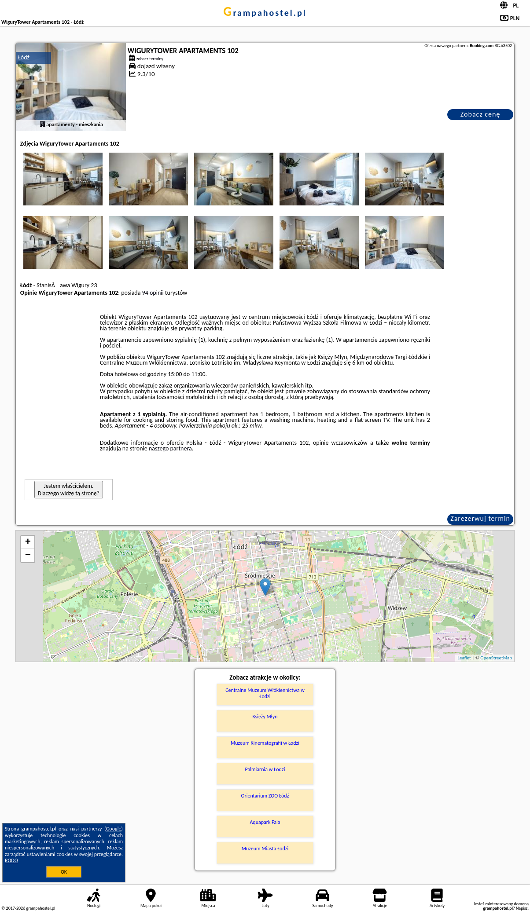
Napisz (522, 908)
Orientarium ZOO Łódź (265, 796)
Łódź (23, 57)
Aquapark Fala (265, 822)
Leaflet (464, 658)
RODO (11, 860)
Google (113, 829)
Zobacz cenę (480, 114)
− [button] (28, 555)
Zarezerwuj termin (480, 518)
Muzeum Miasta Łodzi (265, 848)
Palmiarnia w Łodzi (265, 769)
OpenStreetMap (496, 658)
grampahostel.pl (264, 12)
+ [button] (28, 542)
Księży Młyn (264, 716)
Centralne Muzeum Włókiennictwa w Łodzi (265, 693)
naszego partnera (170, 448)
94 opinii (153, 292)
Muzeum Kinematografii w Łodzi (265, 743)
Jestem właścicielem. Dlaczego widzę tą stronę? (68, 489)
